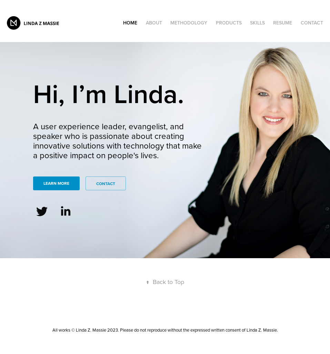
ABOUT (154, 22)
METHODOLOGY (188, 22)
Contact (312, 22)
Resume (282, 22)
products (229, 22)
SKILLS (257, 22)
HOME (130, 22)
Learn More (56, 183)
